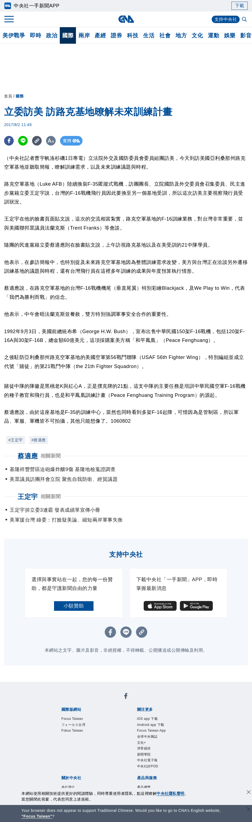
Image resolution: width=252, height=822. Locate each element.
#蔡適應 (39, 440)
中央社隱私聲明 (171, 793)
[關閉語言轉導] (249, 810)
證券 (116, 35)
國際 (67, 35)
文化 (197, 35)
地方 (181, 35)
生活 (148, 35)
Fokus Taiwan (72, 730)
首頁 (8, 96)
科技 (132, 35)
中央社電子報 (147, 760)
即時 (35, 35)
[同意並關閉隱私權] (249, 793)
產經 (100, 35)
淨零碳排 (144, 748)
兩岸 (84, 35)
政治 (51, 35)
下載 (239, 5)
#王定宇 (16, 440)
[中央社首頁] (126, 19)
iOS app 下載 (147, 719)
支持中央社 (225, 19)
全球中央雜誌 (147, 737)
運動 (213, 35)
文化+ (141, 743)
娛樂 (229, 35)
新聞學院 (144, 754)
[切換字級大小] (51, 141)
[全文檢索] (245, 20)
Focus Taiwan (72, 719)
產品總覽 (144, 787)
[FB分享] (9, 141)
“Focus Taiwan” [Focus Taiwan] (36, 816)
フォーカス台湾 (73, 725)
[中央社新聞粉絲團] (126, 696)
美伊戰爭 (13, 35)
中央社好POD (147, 766)
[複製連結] (37, 141)
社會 (165, 35)
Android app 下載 (150, 725)
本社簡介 (68, 787)
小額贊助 (74, 606)
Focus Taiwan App (151, 730)
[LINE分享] (23, 141)
